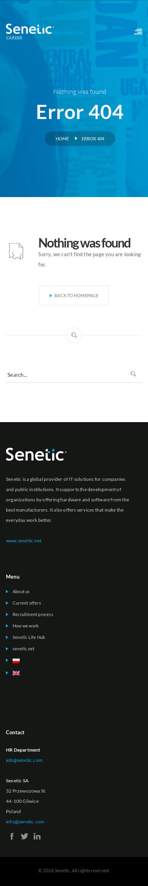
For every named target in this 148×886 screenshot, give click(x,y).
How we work (26, 626)
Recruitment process (33, 614)
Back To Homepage (74, 295)
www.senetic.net (23, 541)
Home (62, 138)
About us (21, 591)
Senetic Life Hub (29, 637)
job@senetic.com (24, 760)
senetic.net (23, 648)
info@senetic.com (25, 822)
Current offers (27, 603)
